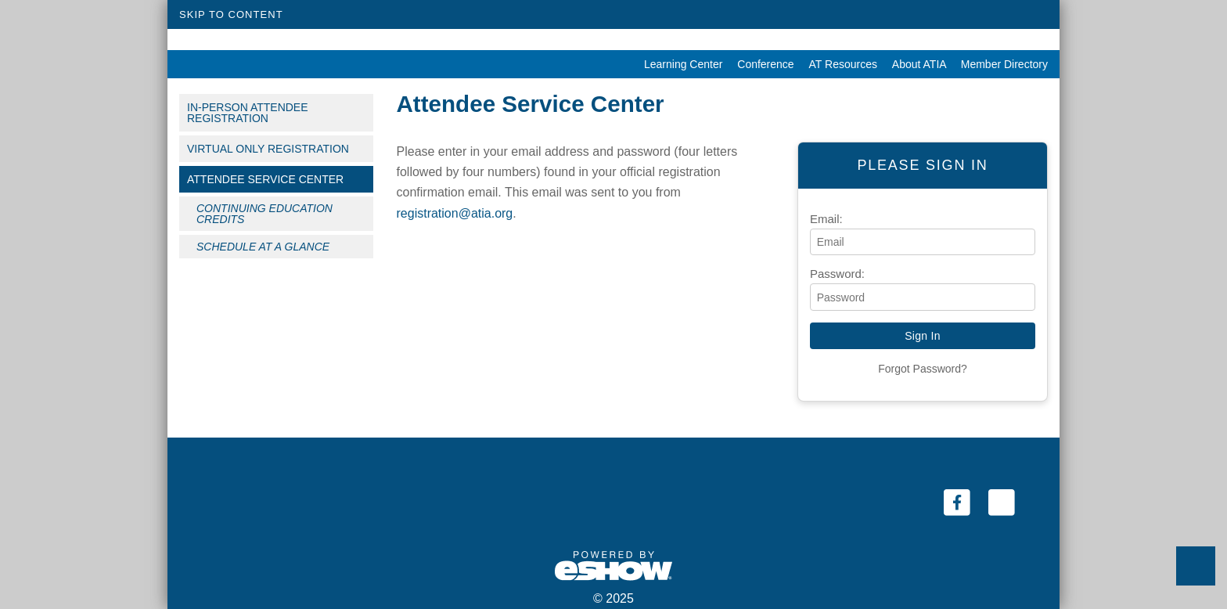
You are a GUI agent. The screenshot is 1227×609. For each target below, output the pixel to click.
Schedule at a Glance (262, 246)
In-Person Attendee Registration (247, 112)
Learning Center (678, 64)
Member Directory (998, 64)
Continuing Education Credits (264, 213)
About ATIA (914, 64)
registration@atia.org (455, 213)
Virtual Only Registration (268, 148)
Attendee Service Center (265, 179)
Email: (826, 218)
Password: (837, 273)
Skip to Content (231, 14)
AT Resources (838, 64)
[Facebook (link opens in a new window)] (958, 502)
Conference (761, 64)
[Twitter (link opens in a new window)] (1002, 502)
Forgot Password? (922, 368)
